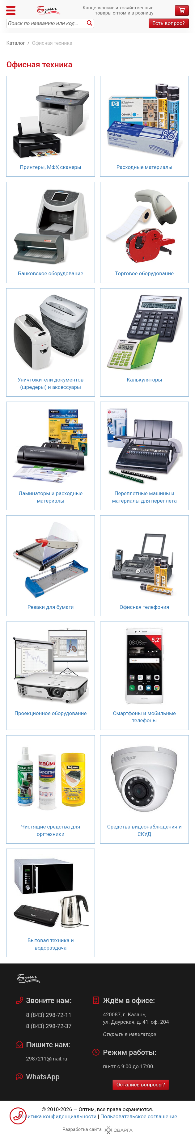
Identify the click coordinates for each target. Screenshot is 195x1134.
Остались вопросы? (141, 1084)
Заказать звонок (18, 1115)
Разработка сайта (82, 1129)
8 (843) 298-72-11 (48, 1015)
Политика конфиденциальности (57, 1116)
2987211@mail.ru (46, 1059)
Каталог (15, 43)
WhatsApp (43, 1077)
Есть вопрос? (168, 23)
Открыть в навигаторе (129, 1034)
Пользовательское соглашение (138, 1116)
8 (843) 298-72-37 (48, 1026)
